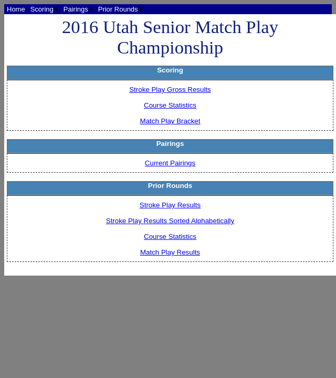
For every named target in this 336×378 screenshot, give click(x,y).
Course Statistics (170, 105)
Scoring (42, 9)
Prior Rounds (118, 9)
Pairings (76, 9)
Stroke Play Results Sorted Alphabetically (170, 221)
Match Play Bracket (170, 121)
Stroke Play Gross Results (170, 89)
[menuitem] (16, 9)
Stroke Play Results (170, 205)
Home (16, 9)
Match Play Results (170, 252)
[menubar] (74, 9)
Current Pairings (170, 163)
